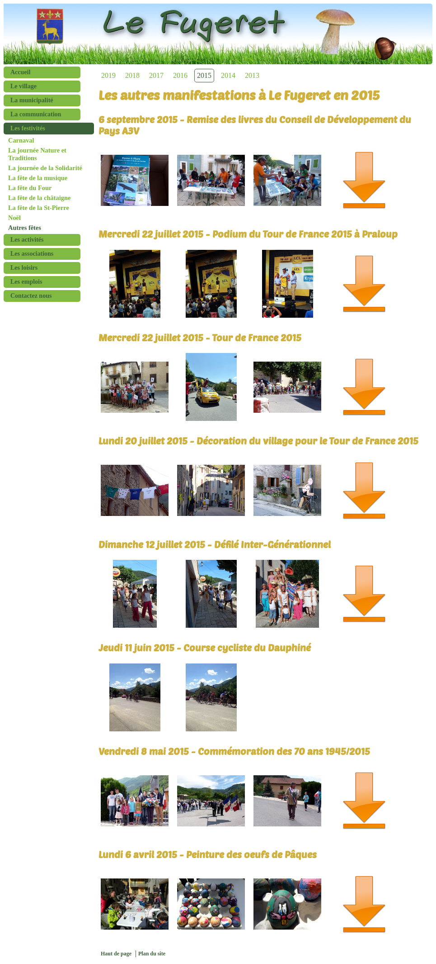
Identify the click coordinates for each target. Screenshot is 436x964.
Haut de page (116, 953)
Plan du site (151, 953)
